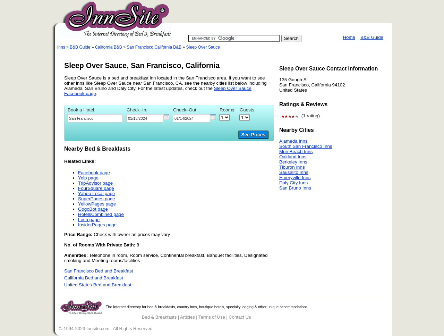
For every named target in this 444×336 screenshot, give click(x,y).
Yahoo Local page (96, 193)
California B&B (108, 47)
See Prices (253, 134)
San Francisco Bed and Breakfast (98, 271)
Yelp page (88, 177)
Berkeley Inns (293, 162)
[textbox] (95, 118)
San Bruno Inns (295, 188)
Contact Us (240, 317)
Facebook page (94, 172)
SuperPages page (96, 198)
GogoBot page (93, 209)
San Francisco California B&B (154, 47)
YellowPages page (97, 204)
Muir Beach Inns (296, 151)
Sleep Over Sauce (203, 47)
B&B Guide (371, 37)
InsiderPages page (97, 224)
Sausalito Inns (293, 172)
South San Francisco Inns (305, 146)
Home (349, 37)
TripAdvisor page (95, 183)
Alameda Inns (293, 141)
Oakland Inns (293, 156)
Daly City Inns (293, 182)
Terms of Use (211, 317)
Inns (61, 47)
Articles (187, 317)
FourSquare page (96, 188)
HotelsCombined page (101, 214)
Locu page (89, 219)
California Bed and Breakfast (93, 277)
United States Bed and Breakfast (97, 284)
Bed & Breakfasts (159, 317)
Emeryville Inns (294, 177)
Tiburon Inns (292, 167)
